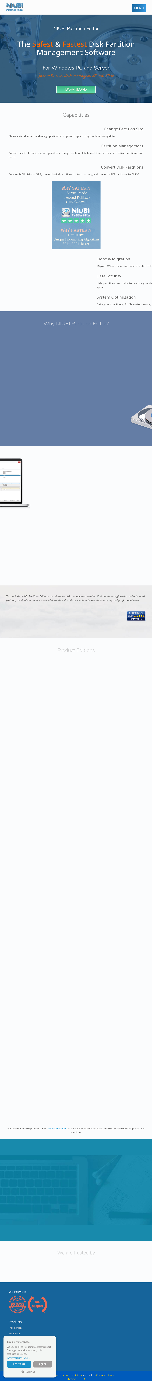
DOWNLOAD (76, 89)
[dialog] (29, 1356)
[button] (29, 1358)
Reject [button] (42, 1364)
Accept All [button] (19, 1364)
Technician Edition (56, 1128)
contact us (89, 1375)
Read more (33, 1353)
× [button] (52, 1340)
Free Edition (15, 1327)
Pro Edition (15, 1333)
